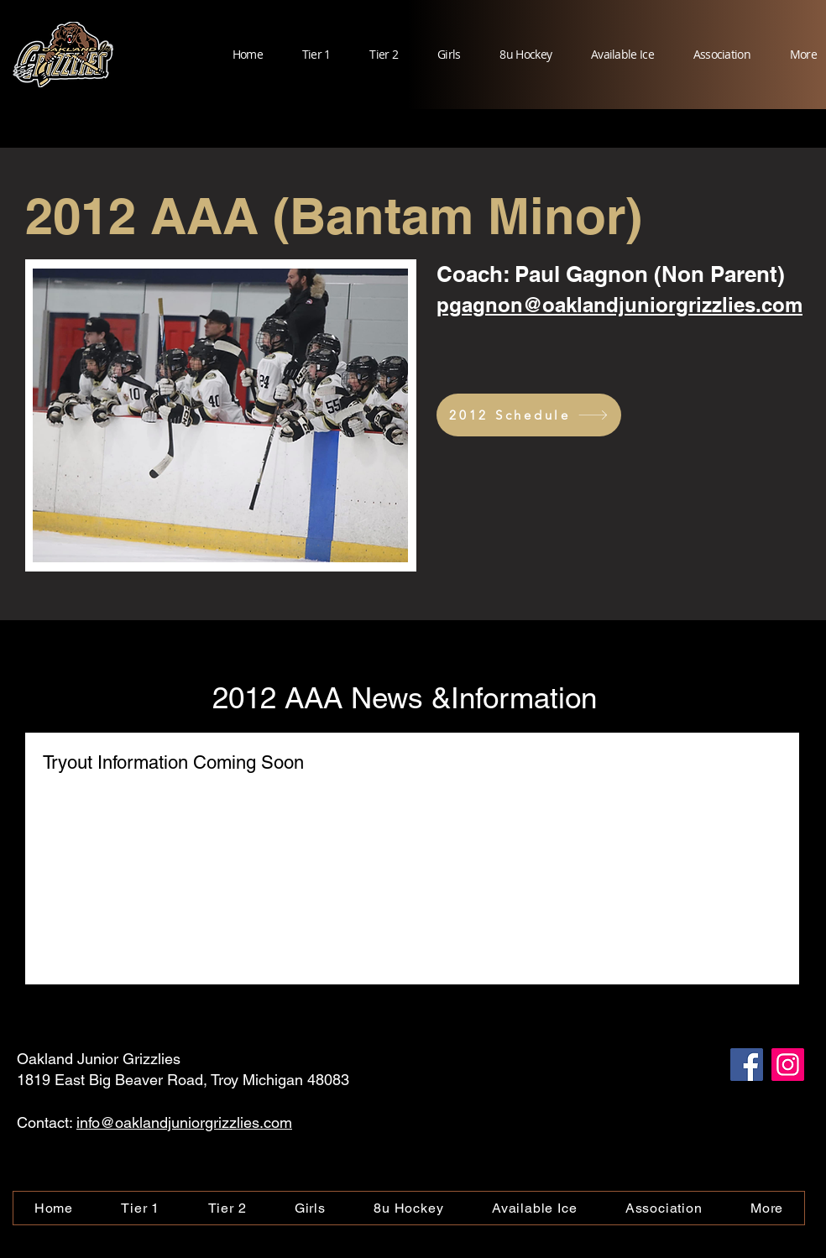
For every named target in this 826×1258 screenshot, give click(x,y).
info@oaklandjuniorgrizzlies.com (184, 1122)
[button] (307, 54)
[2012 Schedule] (529, 415)
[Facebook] (746, 1064)
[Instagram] (787, 1064)
